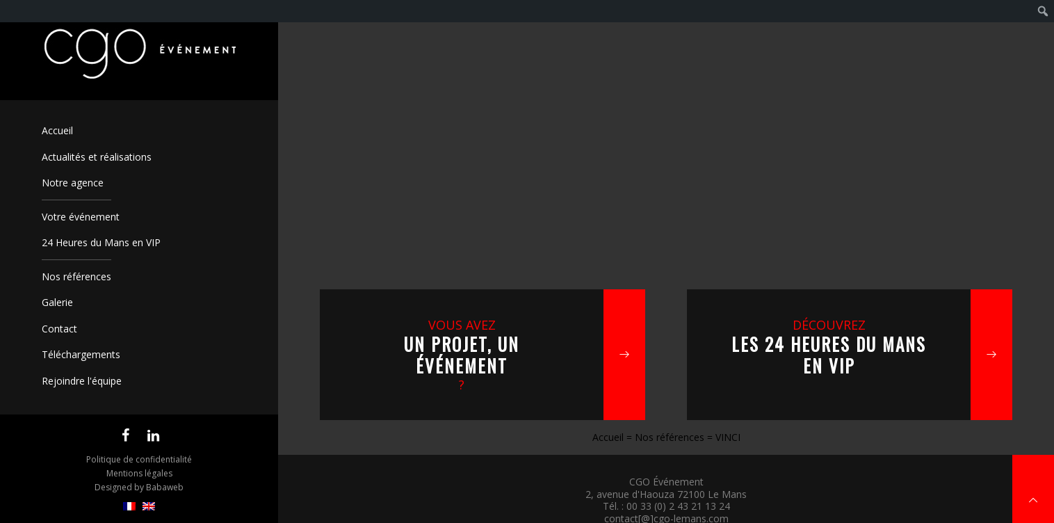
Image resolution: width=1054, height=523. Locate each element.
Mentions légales (139, 473)
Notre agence (73, 182)
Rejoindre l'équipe (82, 380)
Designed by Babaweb (139, 487)
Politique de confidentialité (139, 459)
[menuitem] (129, 507)
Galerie (57, 302)
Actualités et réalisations (97, 156)
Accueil (57, 130)
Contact (59, 328)
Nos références (76, 276)
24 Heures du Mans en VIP (101, 242)
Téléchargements (81, 354)
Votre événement (81, 216)
